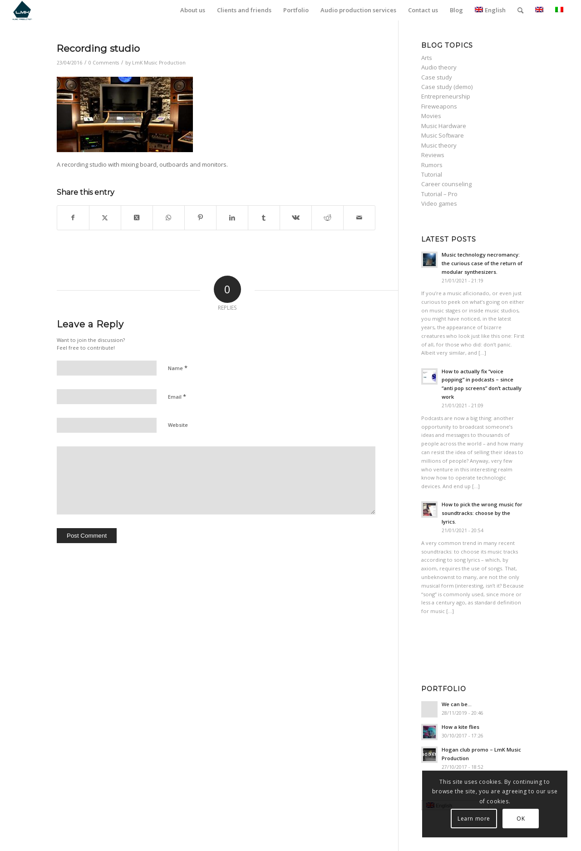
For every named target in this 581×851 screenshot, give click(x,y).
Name (177, 368)
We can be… (457, 704)
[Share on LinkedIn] (232, 217)
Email (177, 396)
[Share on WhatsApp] (168, 217)
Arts (426, 58)
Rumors (432, 165)
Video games (439, 203)
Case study (436, 77)
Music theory (439, 145)
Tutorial (431, 174)
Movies (431, 116)
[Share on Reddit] (327, 217)
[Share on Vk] (295, 217)
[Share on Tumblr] (264, 217)
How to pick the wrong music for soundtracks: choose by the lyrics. (482, 513)
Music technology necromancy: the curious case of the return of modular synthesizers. (482, 263)
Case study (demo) (447, 87)
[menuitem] (192, 10)
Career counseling (446, 184)
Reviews (432, 155)
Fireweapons (439, 106)
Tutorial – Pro (439, 194)
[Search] (520, 10)
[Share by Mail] (359, 217)
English (490, 10)
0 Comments (104, 62)
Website (178, 424)
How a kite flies (460, 726)
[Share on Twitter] (105, 217)
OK (521, 818)
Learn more (474, 818)
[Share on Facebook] (73, 217)
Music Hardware (443, 126)
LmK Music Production (159, 62)
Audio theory (439, 67)
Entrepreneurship (445, 96)
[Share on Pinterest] (200, 217)
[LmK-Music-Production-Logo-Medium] (22, 10)
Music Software (442, 135)
